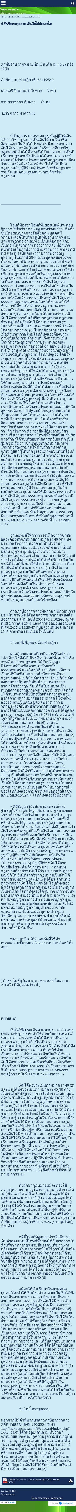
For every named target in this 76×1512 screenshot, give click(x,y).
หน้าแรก (3, 17)
